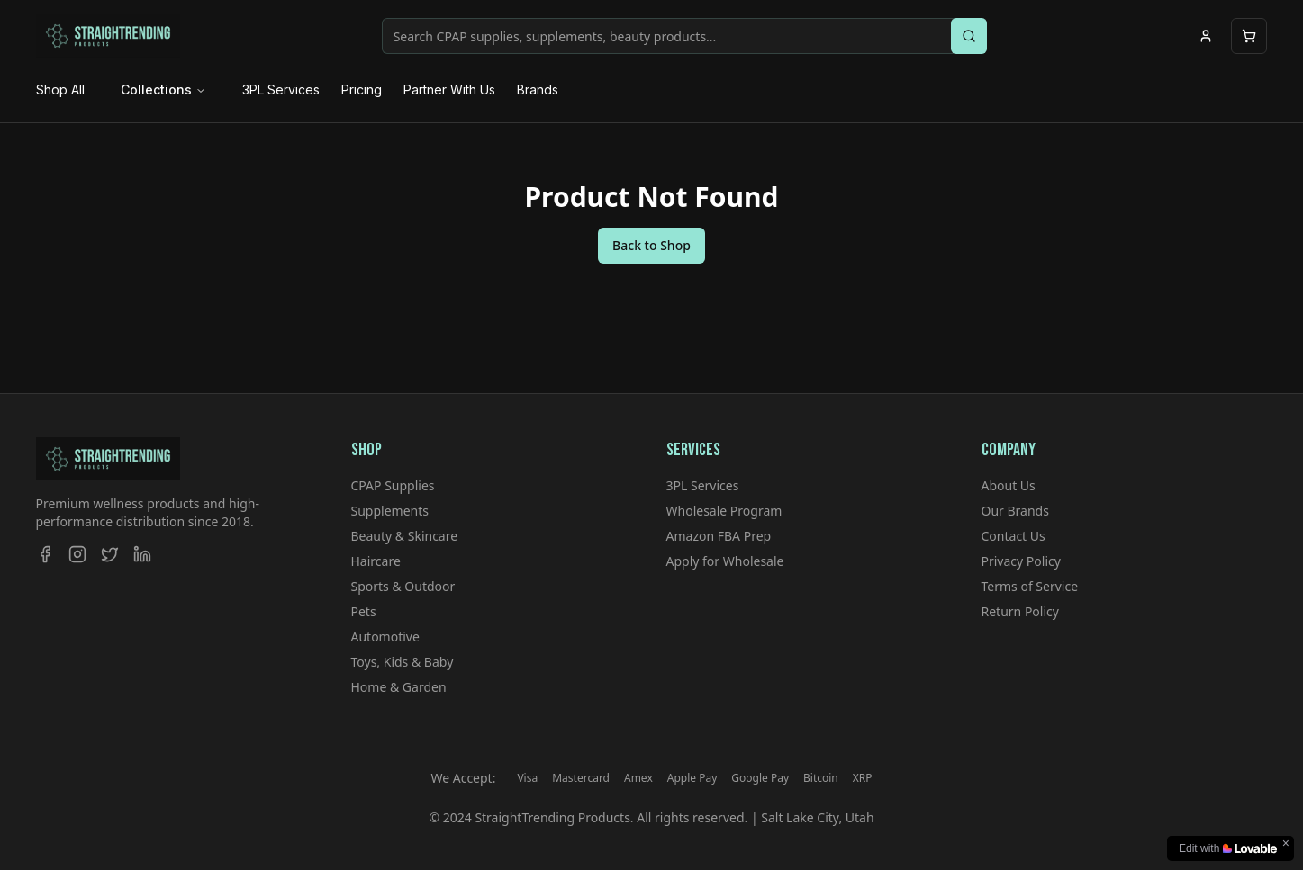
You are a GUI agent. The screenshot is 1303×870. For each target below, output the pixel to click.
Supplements (390, 510)
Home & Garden (399, 686)
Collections (163, 89)
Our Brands (1015, 510)
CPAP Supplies (393, 485)
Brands (537, 89)
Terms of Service (1030, 586)
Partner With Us (449, 89)
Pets (363, 611)
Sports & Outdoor (403, 586)
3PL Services (281, 89)
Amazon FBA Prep (719, 535)
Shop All (60, 89)
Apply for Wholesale (725, 561)
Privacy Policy (1021, 561)
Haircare (376, 561)
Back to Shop (651, 245)
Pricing (361, 89)
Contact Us (1013, 535)
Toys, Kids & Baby (402, 661)
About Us (1009, 485)
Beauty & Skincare (404, 535)
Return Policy (1020, 611)
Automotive (385, 636)
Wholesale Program (724, 510)
